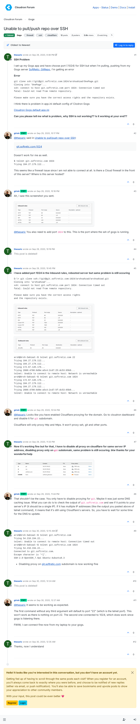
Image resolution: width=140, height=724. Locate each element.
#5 (135, 268)
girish (16, 133)
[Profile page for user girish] (7, 135)
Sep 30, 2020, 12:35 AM (43, 642)
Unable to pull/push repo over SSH (55, 137)
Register (12, 703)
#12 (134, 642)
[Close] (132, 672)
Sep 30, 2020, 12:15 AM (43, 531)
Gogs (19, 35)
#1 (135, 55)
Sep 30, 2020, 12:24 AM (43, 581)
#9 (135, 531)
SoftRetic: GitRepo (39, 69)
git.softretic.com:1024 (29, 146)
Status (104, 7)
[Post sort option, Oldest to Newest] (18, 45)
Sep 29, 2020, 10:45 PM (43, 268)
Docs (123, 7)
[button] (4, 720)
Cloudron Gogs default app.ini (31, 110)
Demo (114, 7)
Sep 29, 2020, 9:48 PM (43, 55)
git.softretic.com (51, 564)
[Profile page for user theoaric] (7, 57)
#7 (135, 442)
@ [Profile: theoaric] (20, 137)
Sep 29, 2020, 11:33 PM (43, 442)
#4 (135, 249)
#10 (134, 581)
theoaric (18, 55)
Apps (96, 7)
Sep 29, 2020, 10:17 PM (48, 133)
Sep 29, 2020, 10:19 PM (43, 249)
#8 (135, 494)
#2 (135, 133)
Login (23, 703)
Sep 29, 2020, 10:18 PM (48, 191)
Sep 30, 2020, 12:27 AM (48, 600)
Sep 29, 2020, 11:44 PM (48, 494)
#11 (135, 600)
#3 (135, 191)
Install (131, 7)
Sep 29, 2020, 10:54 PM (48, 410)
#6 (135, 410)
